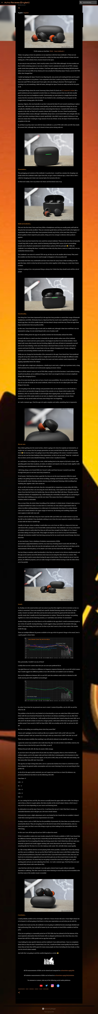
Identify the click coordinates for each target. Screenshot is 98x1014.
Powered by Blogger (49, 1008)
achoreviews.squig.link (67, 970)
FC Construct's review (68, 90)
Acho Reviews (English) (16, 2)
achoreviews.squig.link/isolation (64, 975)
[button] (19, 8)
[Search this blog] (89, 2)
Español (26, 13)
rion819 (52, 1011)
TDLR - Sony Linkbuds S (57, 51)
